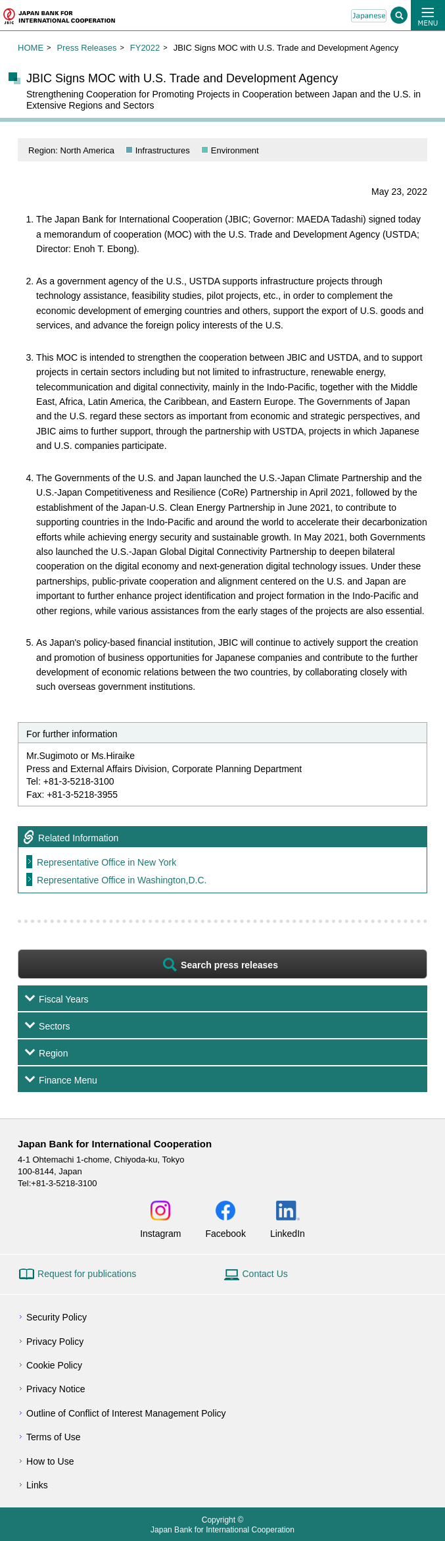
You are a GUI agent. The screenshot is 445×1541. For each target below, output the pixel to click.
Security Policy (56, 1317)
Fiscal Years (63, 999)
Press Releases (86, 48)
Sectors (54, 1026)
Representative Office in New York (106, 862)
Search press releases (229, 965)
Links (37, 1485)
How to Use (50, 1461)
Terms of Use (53, 1437)
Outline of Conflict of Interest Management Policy (125, 1413)
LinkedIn (287, 1233)
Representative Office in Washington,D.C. (121, 880)
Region (53, 1053)
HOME (30, 48)
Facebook (225, 1233)
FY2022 (145, 48)
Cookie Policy (54, 1365)
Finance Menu (68, 1080)
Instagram (160, 1233)
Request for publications (86, 1273)
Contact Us (265, 1273)
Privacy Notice (55, 1389)
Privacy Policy (54, 1341)
